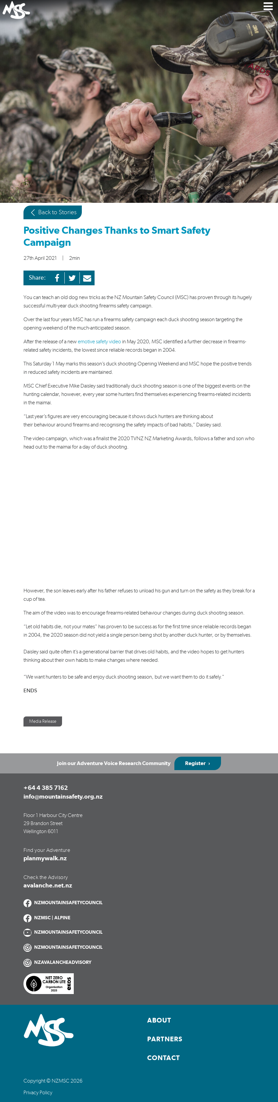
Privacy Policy (37, 1092)
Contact (163, 1058)
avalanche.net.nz (47, 886)
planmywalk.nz (45, 859)
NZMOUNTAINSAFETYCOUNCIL (68, 903)
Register (195, 763)
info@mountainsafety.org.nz (63, 797)
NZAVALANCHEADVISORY (63, 962)
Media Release (42, 721)
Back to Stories (52, 213)
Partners (164, 1039)
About (159, 1020)
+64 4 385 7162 (45, 788)
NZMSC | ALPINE (52, 918)
